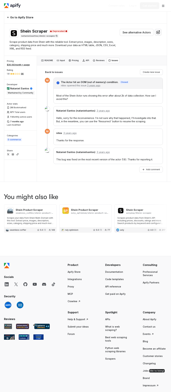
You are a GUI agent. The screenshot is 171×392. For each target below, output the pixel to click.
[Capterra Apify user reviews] (41, 304)
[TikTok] (53, 262)
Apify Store (74, 249)
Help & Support (78, 297)
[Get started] (149, 5)
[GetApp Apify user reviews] (8, 304)
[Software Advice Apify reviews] (22, 304)
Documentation (114, 249)
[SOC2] (20, 283)
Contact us (149, 304)
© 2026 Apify (159, 382)
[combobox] (158, 32)
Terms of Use (78, 382)
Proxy (71, 264)
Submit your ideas (78, 304)
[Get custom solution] (117, 6)
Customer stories (153, 334)
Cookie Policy (122, 382)
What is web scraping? (112, 306)
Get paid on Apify (115, 271)
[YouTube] (34, 262)
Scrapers (110, 336)
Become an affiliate (154, 326)
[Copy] (39, 36)
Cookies (141, 382)
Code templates (114, 257)
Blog (145, 319)
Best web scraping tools (116, 317)
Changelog (149, 341)
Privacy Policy (100, 382)
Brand (146, 356)
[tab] (47, 60)
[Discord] (44, 262)
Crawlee (74, 279)
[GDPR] (8, 283)
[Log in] (133, 6)
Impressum (151, 363)
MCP (70, 271)
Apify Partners (151, 260)
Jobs (154, 348)
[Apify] (12, 5)
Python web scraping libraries (115, 328)
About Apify (149, 297)
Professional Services (150, 251)
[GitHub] (25, 262)
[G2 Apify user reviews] (9, 315)
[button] (80, 243)
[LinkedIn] (6, 262)
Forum (71, 311)
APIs (107, 297)
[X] (16, 262)
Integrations (75, 257)
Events (148, 311)
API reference (113, 264)
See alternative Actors (137, 32)
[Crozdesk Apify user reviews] (38, 315)
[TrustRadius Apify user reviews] (24, 315)
